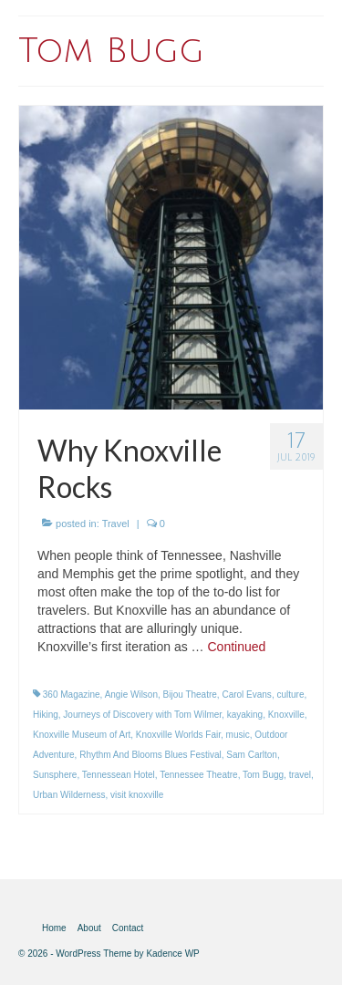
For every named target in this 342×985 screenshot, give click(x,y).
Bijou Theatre (190, 695)
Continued (236, 646)
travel (300, 775)
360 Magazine (71, 695)
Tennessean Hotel (118, 775)
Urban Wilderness (69, 795)
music (238, 735)
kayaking (245, 715)
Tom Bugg (263, 775)
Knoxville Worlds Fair (178, 735)
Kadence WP (172, 954)
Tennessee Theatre (198, 775)
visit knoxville (136, 795)
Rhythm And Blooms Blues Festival (150, 755)
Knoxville (286, 715)
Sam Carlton (251, 755)
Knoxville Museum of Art (81, 735)
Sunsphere (55, 775)
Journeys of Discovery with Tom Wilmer (142, 715)
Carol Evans (246, 695)
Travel (116, 523)
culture (290, 695)
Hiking (45, 715)
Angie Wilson (131, 695)
